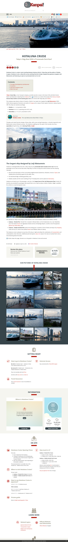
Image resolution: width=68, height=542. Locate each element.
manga (32, 103)
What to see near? (14, 89)
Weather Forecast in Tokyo (53, 401)
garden (10, 225)
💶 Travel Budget (10, 17)
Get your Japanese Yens (44, 443)
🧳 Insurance (58, 17)
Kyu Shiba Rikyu (16, 225)
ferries (18, 223)
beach (29, 229)
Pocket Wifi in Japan (53, 336)
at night (32, 126)
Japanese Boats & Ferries (26, 497)
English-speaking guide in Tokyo (21, 472)
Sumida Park (50, 525)
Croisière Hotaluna (34, 243)
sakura (37, 234)
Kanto (17, 49)
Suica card (19, 347)
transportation (55, 232)
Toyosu (56, 172)
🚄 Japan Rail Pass (36, 17)
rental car (26, 347)
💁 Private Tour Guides (45, 17)
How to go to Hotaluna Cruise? (16, 87)
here (51, 437)
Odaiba (49, 98)
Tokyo (20, 49)
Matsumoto (53, 101)
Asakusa (23, 49)
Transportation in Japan (25, 499)
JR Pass (24, 344)
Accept (24, 390)
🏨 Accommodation (27, 17)
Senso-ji (54, 97)
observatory (51, 178)
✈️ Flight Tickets (18, 17)
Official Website (43, 498)
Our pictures (12, 86)
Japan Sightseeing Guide (10, 49)
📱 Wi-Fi (53, 17)
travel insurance (17, 354)
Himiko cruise (17, 117)
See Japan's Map (24, 401)
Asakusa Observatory (12, 526)
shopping (59, 227)
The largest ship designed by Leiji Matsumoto (19, 84)
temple (58, 97)
